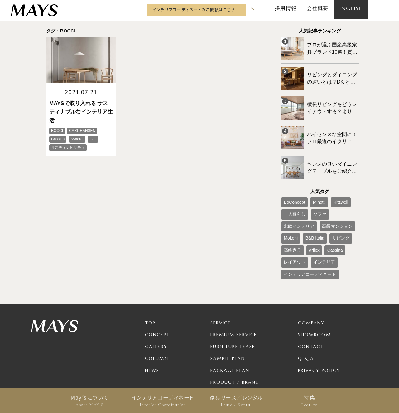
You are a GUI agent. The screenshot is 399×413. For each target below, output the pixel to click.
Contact (311, 309)
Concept (157, 297)
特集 (309, 400)
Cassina (347, 217)
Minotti (313, 186)
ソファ (313, 197)
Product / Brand (235, 345)
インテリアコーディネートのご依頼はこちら (193, 9)
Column (156, 321)
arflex (329, 217)
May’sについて (89, 400)
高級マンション (296, 207)
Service (220, 286)
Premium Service (233, 297)
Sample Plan (227, 321)
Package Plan (229, 333)
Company (311, 286)
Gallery (156, 309)
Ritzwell (331, 186)
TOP (150, 286)
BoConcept (292, 186)
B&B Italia (342, 207)
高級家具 (311, 217)
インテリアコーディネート (163, 400)
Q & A (306, 321)
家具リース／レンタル (236, 400)
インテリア (317, 228)
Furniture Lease (232, 309)
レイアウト (292, 228)
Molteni (321, 207)
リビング (290, 217)
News (152, 333)
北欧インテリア (338, 197)
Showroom (314, 297)
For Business (228, 357)
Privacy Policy (319, 333)
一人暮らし (292, 197)
